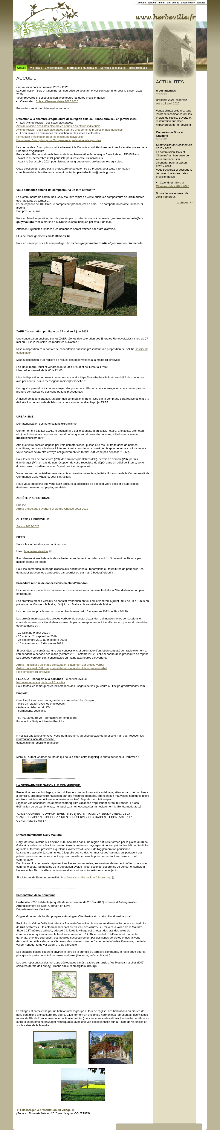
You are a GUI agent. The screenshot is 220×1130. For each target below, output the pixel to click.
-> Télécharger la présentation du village (43, 1110)
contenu (152, 2)
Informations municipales (81, 67)
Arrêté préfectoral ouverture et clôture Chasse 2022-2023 (52, 508)
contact (201, 2)
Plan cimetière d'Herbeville (33, 671)
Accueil (21, 67)
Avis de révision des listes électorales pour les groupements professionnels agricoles (69, 129)
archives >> (184, 202)
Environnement (54, 67)
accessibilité (188, 2)
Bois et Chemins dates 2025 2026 (57, 101)
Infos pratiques (138, 67)
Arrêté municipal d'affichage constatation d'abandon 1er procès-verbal (60, 664)
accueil (142, 2)
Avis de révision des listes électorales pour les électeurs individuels (58, 126)
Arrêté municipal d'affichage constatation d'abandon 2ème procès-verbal (61, 668)
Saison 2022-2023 (27, 526)
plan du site (173, 2)
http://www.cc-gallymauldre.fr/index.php (85, 877)
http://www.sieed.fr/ (36, 551)
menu (162, 2)
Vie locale (36, 67)
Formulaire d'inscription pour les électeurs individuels (49, 136)
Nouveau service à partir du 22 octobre (40, 682)
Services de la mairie (113, 67)
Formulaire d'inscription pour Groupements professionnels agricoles (58, 140)
